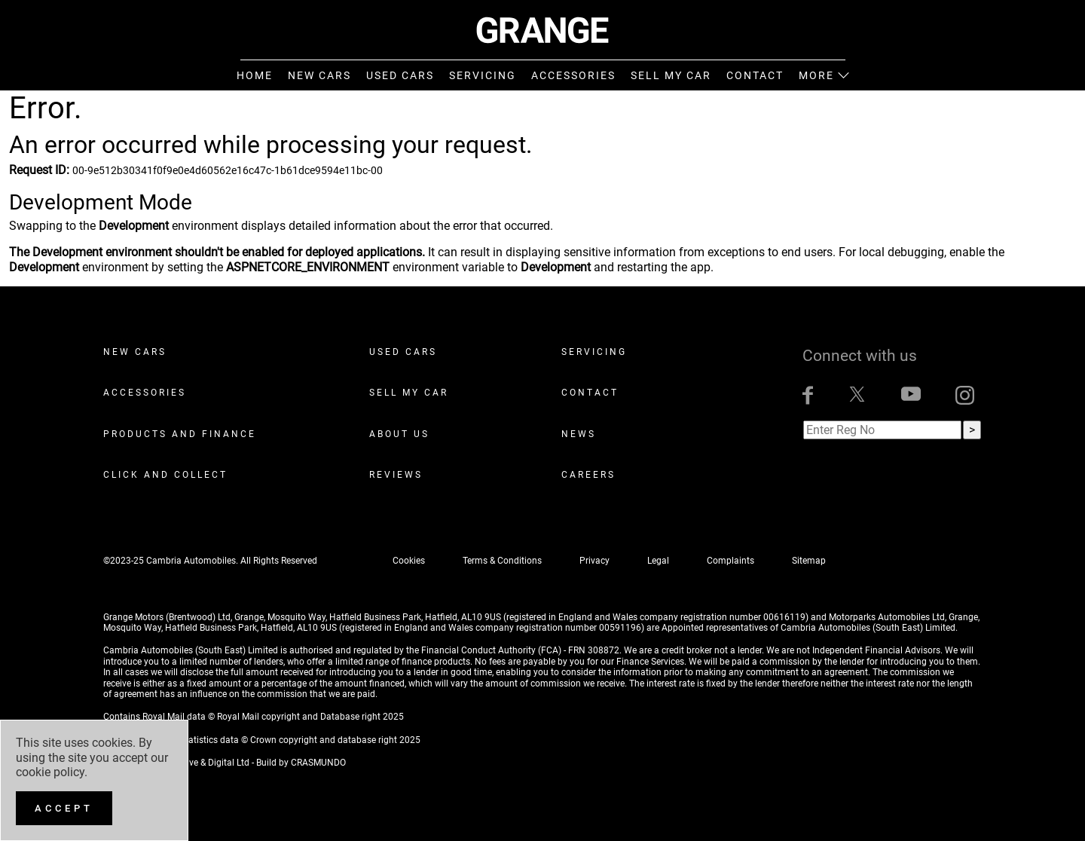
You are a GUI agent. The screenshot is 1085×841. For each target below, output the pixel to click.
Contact (590, 392)
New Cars (135, 352)
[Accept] (64, 808)
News (578, 434)
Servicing (594, 352)
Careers (588, 474)
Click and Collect (165, 474)
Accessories (144, 392)
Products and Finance (179, 434)
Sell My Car (408, 392)
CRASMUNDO (318, 762)
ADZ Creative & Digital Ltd (197, 762)
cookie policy (50, 772)
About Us (399, 434)
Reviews (396, 474)
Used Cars (403, 352)
